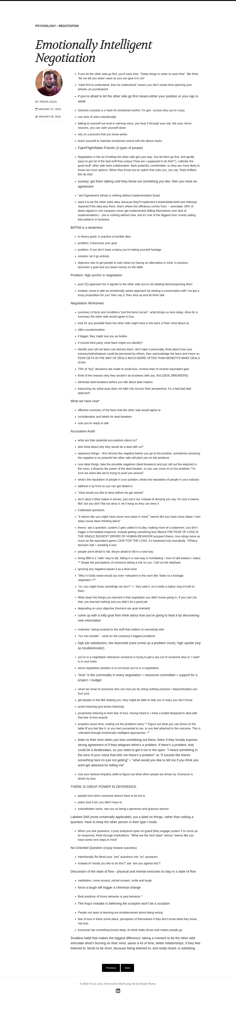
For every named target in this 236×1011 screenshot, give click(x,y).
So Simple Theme (146, 983)
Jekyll (121, 983)
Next (127, 967)
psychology (45, 25)
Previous (111, 967)
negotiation (69, 25)
